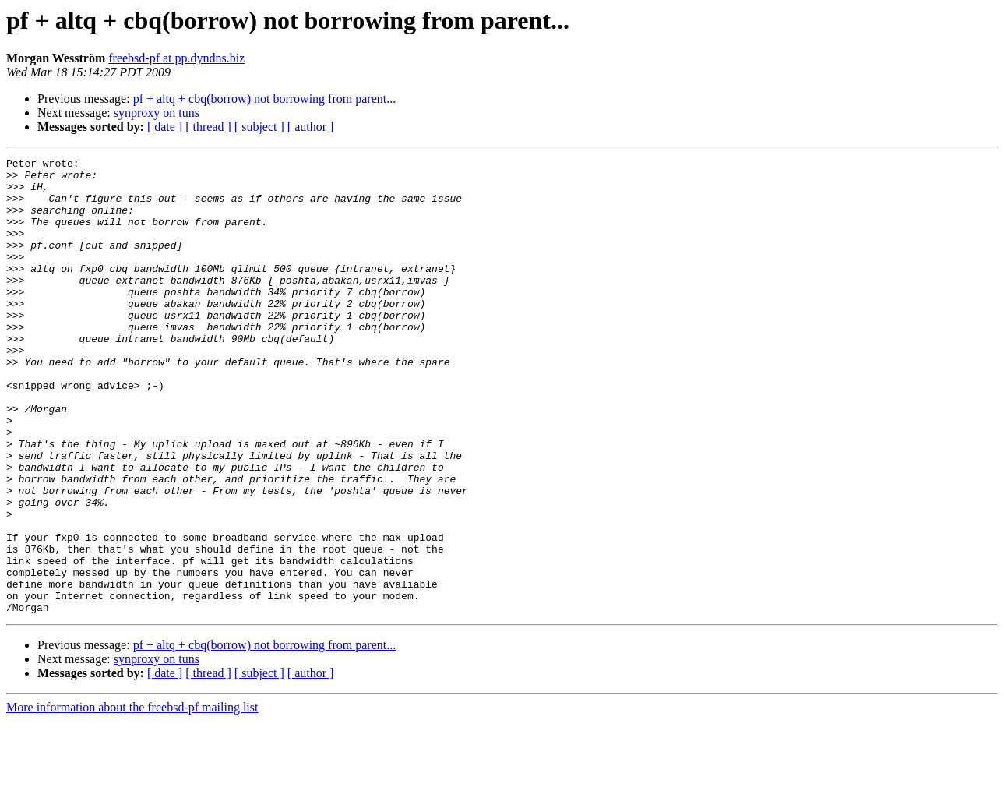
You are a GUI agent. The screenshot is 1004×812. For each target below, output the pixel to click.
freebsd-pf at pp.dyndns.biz (176, 58)
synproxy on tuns (156, 112)
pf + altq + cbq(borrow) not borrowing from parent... (264, 98)
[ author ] (310, 126)
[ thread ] (208, 126)
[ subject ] (259, 126)
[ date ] (164, 126)
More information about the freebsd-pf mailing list (132, 798)
